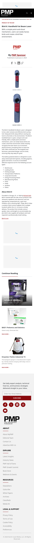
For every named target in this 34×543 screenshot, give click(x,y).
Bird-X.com (5, 218)
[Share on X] (15, 63)
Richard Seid (27, 195)
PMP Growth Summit (10, 467)
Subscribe (6, 489)
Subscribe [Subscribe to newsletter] (17, 398)
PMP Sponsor (19, 54)
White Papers (8, 493)
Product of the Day (8, 23)
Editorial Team (8, 438)
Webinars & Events (10, 474)
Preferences (7, 530)
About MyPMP (8, 434)
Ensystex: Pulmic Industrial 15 (13, 357)
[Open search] (27, 13)
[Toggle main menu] (31, 13)
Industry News (8, 460)
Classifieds (7, 500)
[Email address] (17, 394)
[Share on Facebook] (12, 63)
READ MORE (5, 334)
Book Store (7, 471)
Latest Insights (8, 456)
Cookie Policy (8, 522)
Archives (6, 497)
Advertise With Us (9, 445)
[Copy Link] (22, 63)
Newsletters (7, 486)
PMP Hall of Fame (9, 464)
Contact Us (7, 441)
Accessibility (7, 526)
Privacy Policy (8, 515)
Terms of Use (8, 519)
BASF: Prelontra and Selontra (13, 327)
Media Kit (6, 504)
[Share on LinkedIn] (18, 63)
